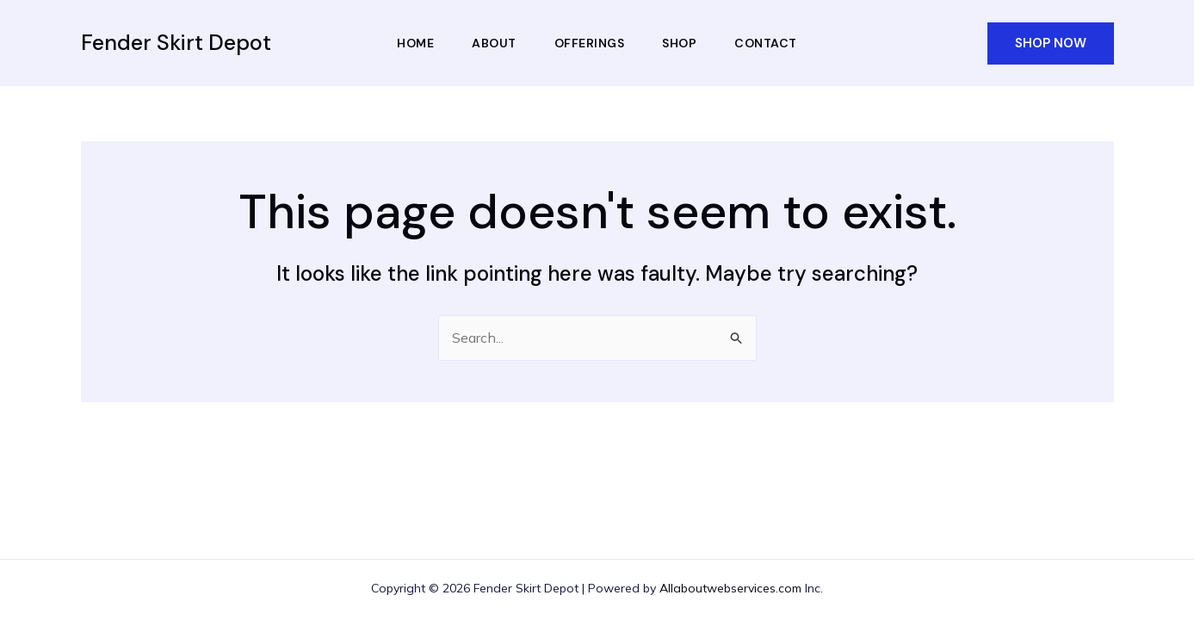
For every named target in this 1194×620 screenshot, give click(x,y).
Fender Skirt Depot (176, 42)
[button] (1050, 43)
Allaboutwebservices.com (730, 588)
